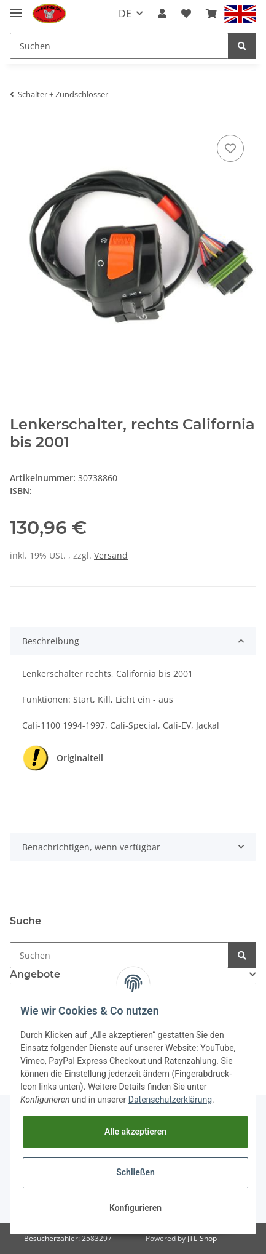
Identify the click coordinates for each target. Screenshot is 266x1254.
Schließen (135, 1172)
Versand (111, 555)
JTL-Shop (202, 1238)
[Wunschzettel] (186, 13)
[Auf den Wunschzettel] (230, 148)
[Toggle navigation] (16, 7)
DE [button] (125, 13)
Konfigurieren (135, 1208)
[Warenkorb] (211, 13)
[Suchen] (119, 46)
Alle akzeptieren (135, 1131)
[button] (162, 13)
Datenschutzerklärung (170, 1099)
